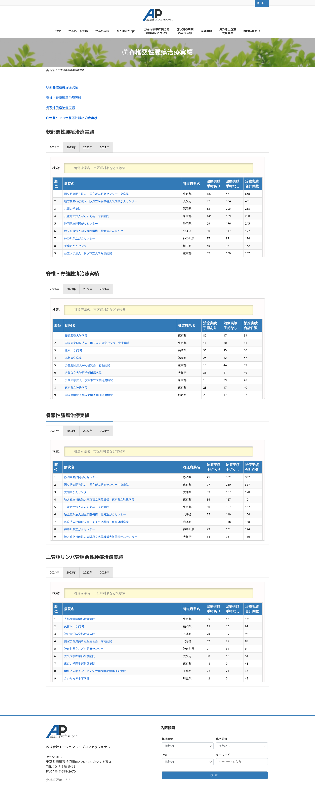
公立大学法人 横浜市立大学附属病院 (88, 253)
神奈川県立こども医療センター (83, 648)
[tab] (54, 147)
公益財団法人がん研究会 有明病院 (86, 216)
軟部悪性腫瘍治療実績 (62, 87)
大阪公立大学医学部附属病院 (83, 372)
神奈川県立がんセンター (79, 238)
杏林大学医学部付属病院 (79, 619)
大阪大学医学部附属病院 (79, 656)
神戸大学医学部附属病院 (79, 634)
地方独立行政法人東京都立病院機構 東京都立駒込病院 (99, 499)
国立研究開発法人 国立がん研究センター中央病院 (96, 194)
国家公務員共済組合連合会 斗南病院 (88, 641)
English (261, 3)
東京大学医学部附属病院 (79, 663)
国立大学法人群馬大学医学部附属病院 (89, 395)
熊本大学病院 (73, 350)
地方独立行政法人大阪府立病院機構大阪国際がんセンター (100, 201)
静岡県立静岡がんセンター (81, 223)
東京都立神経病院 (76, 387)
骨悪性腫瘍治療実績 (60, 108)
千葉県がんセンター (76, 246)
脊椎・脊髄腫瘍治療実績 (63, 97)
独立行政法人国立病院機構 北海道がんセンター (95, 231)
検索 (215, 775)
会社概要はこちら (59, 780)
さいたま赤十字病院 (76, 678)
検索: (152, 168)
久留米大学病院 (74, 626)
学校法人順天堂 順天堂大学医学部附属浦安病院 (95, 671)
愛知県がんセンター (76, 492)
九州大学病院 (72, 208)
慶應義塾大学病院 (76, 335)
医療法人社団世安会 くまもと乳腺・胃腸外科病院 (96, 522)
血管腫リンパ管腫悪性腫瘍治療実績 (71, 118)
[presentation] (54, 147)
